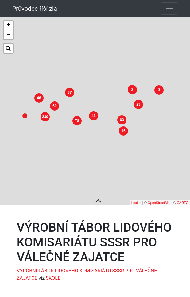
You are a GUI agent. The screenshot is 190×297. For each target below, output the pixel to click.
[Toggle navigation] (169, 8)
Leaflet (136, 198)
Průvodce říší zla (34, 8)
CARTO (182, 198)
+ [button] (8, 25)
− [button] (8, 34)
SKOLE (53, 273)
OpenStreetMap (160, 198)
